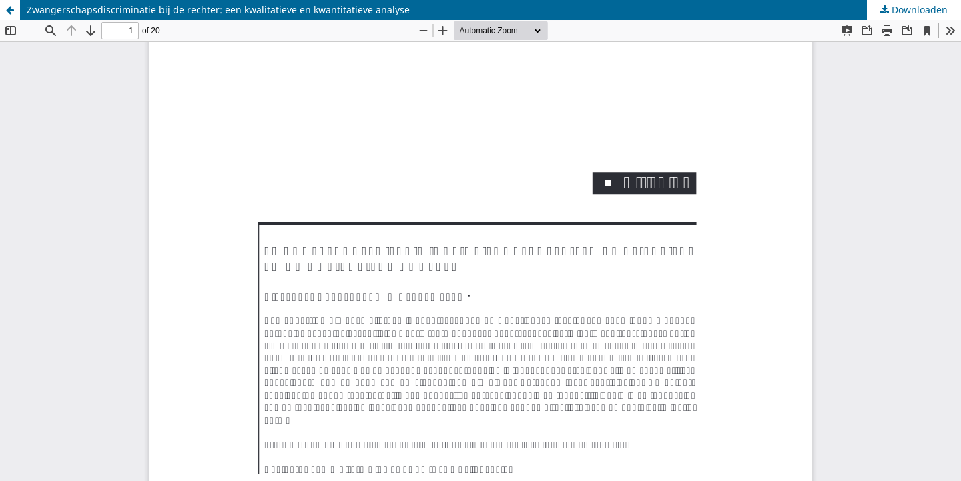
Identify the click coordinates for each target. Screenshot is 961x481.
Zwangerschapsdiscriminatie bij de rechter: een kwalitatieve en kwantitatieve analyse (218, 9)
